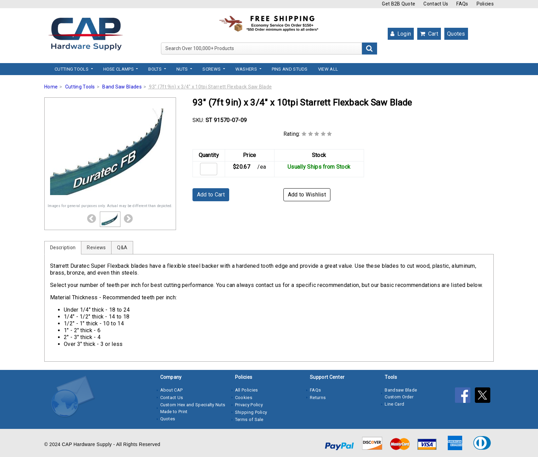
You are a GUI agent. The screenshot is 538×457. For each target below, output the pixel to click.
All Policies (246, 390)
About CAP (171, 390)
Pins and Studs (290, 69)
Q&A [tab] (122, 247)
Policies (485, 4)
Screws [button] (212, 69)
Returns (318, 397)
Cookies (243, 397)
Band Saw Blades (122, 86)
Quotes (456, 34)
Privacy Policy (249, 404)
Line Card (394, 404)
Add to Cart (211, 194)
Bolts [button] (155, 69)
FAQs (462, 4)
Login (400, 34)
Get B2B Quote (398, 4)
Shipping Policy (251, 412)
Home (51, 86)
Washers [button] (246, 69)
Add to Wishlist (307, 194)
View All (328, 69)
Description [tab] (62, 247)
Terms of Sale (249, 419)
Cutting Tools (80, 86)
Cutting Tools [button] (72, 69)
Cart (429, 34)
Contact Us (435, 4)
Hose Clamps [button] (119, 69)
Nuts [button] (182, 69)
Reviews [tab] (96, 247)
